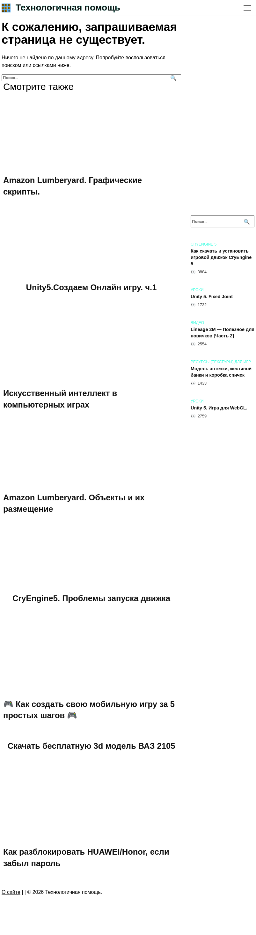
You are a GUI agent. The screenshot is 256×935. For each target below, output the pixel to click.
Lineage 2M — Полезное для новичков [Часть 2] (222, 332)
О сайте (11, 892)
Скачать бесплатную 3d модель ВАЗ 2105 (91, 746)
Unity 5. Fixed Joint (212, 296)
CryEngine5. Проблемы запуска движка (91, 598)
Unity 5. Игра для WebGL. (219, 407)
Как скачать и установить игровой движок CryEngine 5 (221, 257)
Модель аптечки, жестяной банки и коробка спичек (221, 372)
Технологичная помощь (68, 7)
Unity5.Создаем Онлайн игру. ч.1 (91, 287)
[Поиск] (172, 77)
